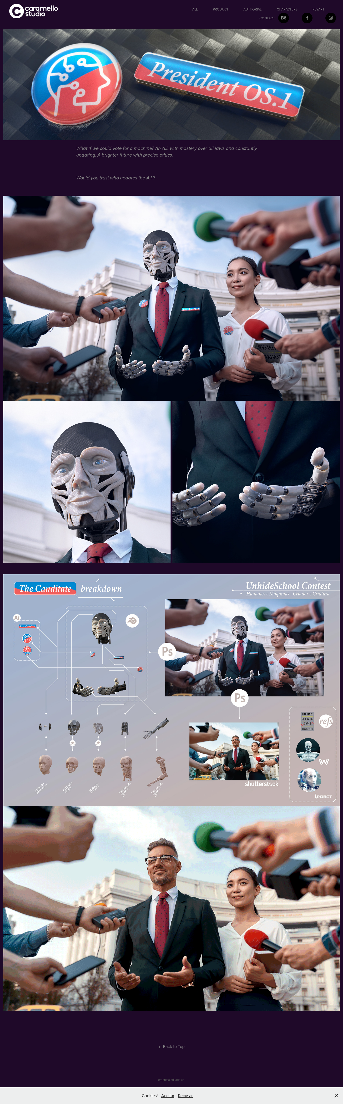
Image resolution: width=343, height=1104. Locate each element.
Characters (287, 9)
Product (220, 9)
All (195, 9)
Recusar (185, 1096)
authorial (252, 9)
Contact (267, 18)
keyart (318, 9)
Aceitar (167, 1096)
